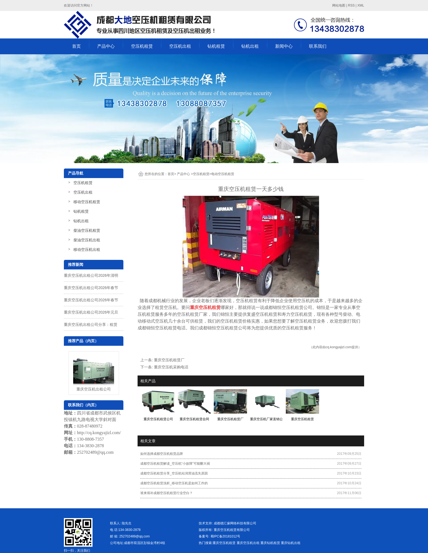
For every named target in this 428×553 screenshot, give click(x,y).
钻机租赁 (216, 46)
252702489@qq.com (95, 452)
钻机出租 (250, 46)
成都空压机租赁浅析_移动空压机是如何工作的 (174, 483)
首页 (76, 46)
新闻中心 (284, 46)
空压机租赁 (142, 46)
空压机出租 (180, 46)
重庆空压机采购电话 (171, 367)
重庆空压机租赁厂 (169, 360)
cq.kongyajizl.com (339, 347)
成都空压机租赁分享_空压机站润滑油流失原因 (174, 473)
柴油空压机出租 (86, 240)
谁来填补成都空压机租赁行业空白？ (166, 493)
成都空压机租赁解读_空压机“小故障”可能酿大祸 (175, 463)
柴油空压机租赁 (86, 230)
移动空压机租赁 (86, 202)
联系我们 (317, 46)
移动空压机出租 (86, 249)
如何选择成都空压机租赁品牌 (161, 454)
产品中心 (106, 46)
